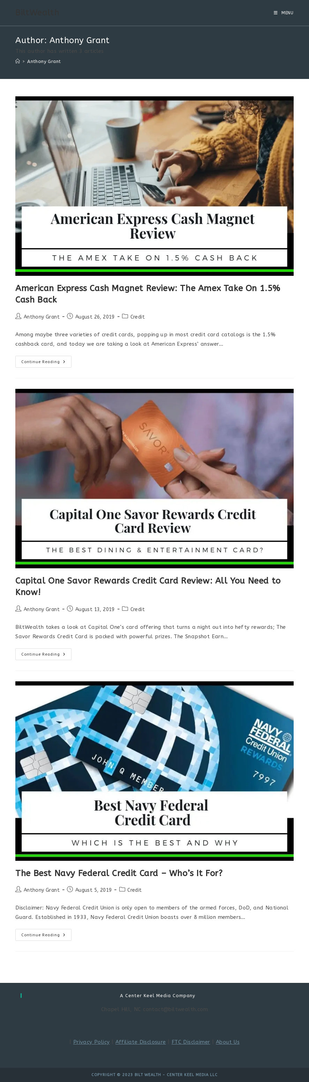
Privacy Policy (91, 1042)
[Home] (17, 61)
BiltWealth (37, 12)
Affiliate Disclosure (140, 1042)
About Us (228, 1042)
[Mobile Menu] (284, 13)
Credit (137, 317)
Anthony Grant (44, 61)
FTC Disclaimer (191, 1042)
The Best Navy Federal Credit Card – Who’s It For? (119, 873)
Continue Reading (46, 363)
